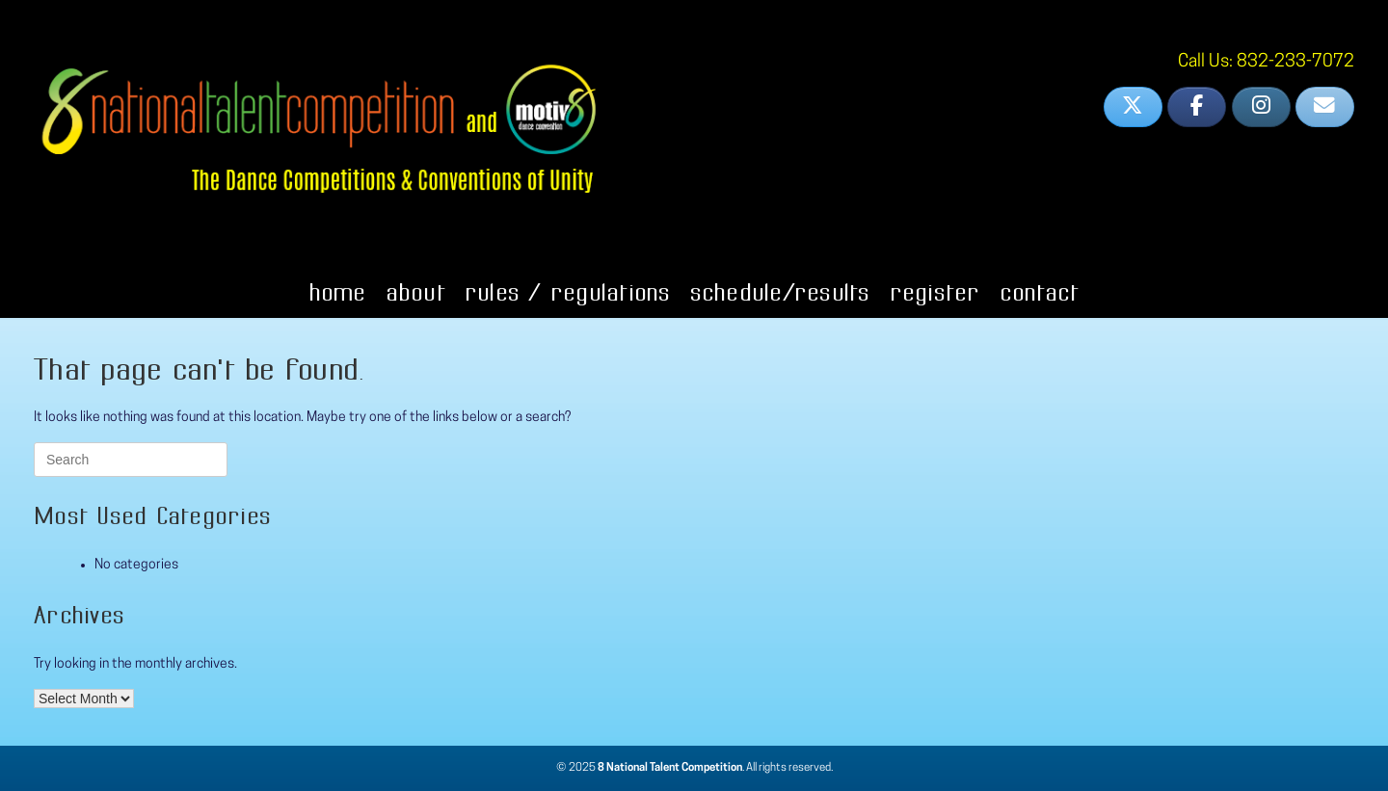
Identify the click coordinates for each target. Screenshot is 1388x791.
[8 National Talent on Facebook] (1196, 107)
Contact (1040, 292)
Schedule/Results (780, 292)
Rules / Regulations (568, 292)
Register (935, 292)
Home (337, 292)
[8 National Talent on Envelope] (1324, 107)
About (415, 292)
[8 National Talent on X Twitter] (1133, 107)
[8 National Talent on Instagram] (1261, 107)
